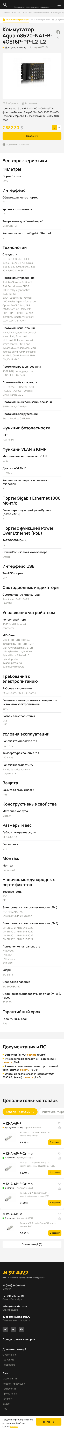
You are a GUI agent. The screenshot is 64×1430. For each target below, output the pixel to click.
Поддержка (9, 1364)
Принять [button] (48, 1421)
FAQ (5, 1408)
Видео (6, 1403)
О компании (9, 1354)
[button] (32, 1244)
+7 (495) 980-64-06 (14, 1285)
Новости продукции (14, 1383)
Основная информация (17, 19)
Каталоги (8, 1398)
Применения (10, 1393)
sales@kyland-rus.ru (15, 1306)
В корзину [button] (32, 136)
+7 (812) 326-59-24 (13, 1295)
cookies (14, 1426)
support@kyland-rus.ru (16, 1316)
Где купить (8, 1359)
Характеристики (42, 19)
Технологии (9, 1388)
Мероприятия (10, 1378)
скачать (32, 1054)
